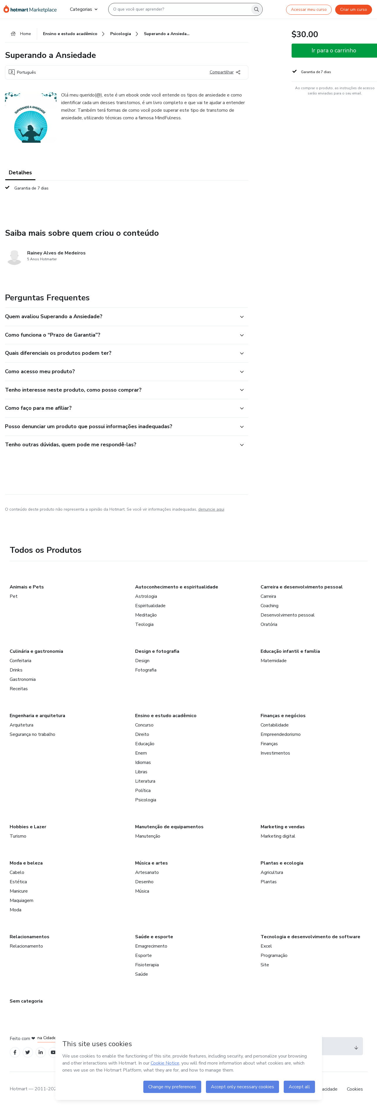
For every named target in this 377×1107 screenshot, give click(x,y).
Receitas (19, 689)
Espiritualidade (150, 605)
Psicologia (145, 800)
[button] (120, 317)
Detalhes (20, 172)
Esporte (143, 955)
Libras (141, 772)
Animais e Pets (27, 587)
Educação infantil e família (290, 651)
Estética (18, 882)
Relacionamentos (29, 937)
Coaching (269, 605)
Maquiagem (21, 900)
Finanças (269, 744)
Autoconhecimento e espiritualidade (176, 587)
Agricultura (272, 872)
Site (265, 965)
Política (143, 790)
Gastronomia (23, 679)
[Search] (256, 9)
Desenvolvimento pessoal (288, 615)
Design (142, 660)
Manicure (19, 891)
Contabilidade (275, 725)
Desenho (144, 882)
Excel (266, 946)
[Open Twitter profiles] (27, 1052)
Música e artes (151, 863)
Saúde (141, 974)
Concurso (144, 725)
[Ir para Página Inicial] (32, 9)
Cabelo (17, 872)
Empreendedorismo (281, 734)
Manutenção (147, 836)
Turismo (18, 836)
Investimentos (275, 753)
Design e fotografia (157, 651)
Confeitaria (20, 660)
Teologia (144, 624)
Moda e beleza (26, 863)
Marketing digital (278, 836)
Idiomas (143, 762)
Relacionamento (26, 946)
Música (142, 891)
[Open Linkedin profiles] (40, 1052)
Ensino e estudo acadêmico (166, 715)
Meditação (146, 615)
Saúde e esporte (154, 937)
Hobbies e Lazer (28, 827)
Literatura (145, 781)
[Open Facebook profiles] (15, 1052)
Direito (142, 734)
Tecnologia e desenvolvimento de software (310, 937)
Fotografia (145, 670)
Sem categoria (26, 1001)
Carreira (268, 596)
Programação (274, 955)
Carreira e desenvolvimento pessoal (302, 587)
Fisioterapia (147, 965)
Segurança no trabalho (32, 734)
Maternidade (274, 660)
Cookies (355, 1089)
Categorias (83, 9)
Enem (141, 753)
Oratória (269, 624)
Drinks (16, 670)
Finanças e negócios (283, 715)
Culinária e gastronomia (36, 651)
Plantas (269, 882)
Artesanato (147, 872)
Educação (144, 744)
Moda (15, 910)
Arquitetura (21, 725)
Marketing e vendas (283, 827)
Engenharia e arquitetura (37, 715)
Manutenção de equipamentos (169, 827)
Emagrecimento (151, 946)
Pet (14, 596)
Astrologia (146, 596)
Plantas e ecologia (282, 863)
